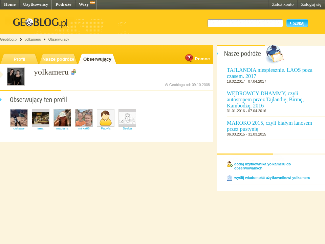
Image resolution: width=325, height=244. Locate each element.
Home (10, 4)
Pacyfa (106, 128)
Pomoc (197, 58)
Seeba (127, 128)
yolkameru (32, 39)
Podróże (63, 4)
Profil (19, 59)
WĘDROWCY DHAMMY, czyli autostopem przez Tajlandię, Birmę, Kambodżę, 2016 (265, 99)
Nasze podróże (58, 59)
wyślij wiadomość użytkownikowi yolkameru (272, 178)
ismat (40, 128)
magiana (62, 128)
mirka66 (83, 128)
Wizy (84, 4)
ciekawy (18, 128)
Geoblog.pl (9, 39)
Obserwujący (97, 59)
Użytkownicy (35, 4)
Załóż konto (283, 4)
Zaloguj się (311, 4)
